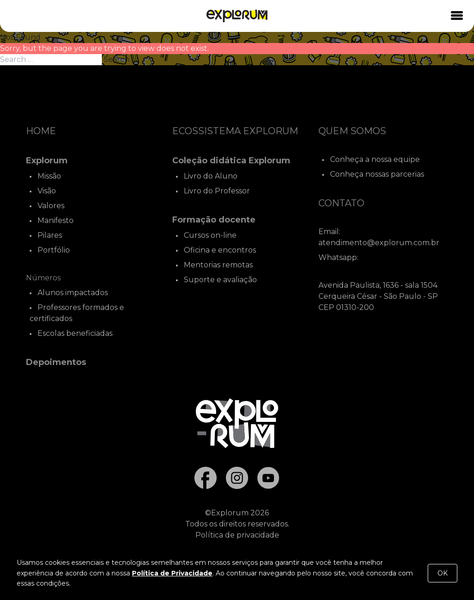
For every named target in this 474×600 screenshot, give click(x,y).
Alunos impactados (72, 292)
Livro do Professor (217, 190)
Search (117, 59)
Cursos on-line (210, 235)
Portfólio (53, 250)
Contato (341, 203)
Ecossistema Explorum (235, 130)
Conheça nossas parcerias (377, 174)
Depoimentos (56, 362)
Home (41, 130)
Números (43, 277)
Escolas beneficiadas (74, 333)
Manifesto (55, 220)
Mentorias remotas (218, 264)
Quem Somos (352, 130)
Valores (50, 205)
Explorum (47, 160)
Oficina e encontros (220, 250)
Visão (46, 190)
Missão (49, 176)
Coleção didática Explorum (231, 160)
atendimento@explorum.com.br (378, 242)
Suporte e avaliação (220, 279)
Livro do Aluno (210, 176)
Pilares (49, 235)
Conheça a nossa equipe (375, 159)
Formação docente (214, 220)
